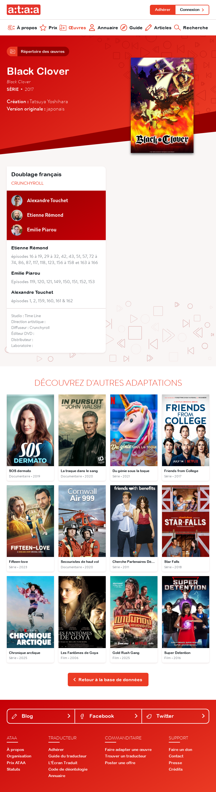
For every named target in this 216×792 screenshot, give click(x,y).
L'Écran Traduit (62, 763)
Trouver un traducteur (125, 756)
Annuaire (103, 27)
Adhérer (162, 9)
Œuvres (73, 27)
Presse (175, 763)
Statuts (13, 769)
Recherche (191, 27)
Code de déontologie (67, 769)
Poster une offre (120, 763)
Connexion (192, 9)
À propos (22, 27)
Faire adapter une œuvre (128, 749)
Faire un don (180, 749)
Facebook (109, 716)
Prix (48, 27)
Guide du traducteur (67, 756)
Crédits (176, 769)
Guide (131, 27)
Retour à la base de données (107, 679)
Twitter (176, 716)
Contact (176, 756)
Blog (41, 716)
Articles (158, 27)
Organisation (19, 756)
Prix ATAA (16, 763)
